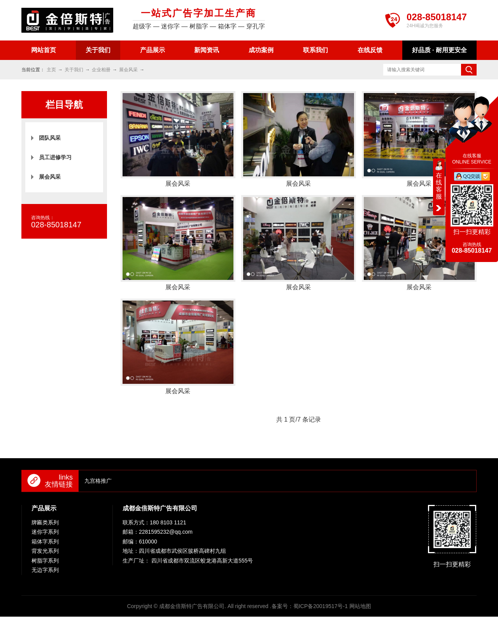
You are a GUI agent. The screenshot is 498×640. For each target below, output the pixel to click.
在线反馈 (370, 50)
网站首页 (43, 50)
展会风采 (128, 69)
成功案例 (261, 50)
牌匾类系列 (45, 522)
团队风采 (50, 138)
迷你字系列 (45, 532)
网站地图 (360, 606)
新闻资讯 (206, 50)
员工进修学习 (55, 157)
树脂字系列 (45, 560)
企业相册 (101, 69)
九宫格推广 (98, 481)
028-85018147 (437, 17)
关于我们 (98, 50)
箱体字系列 (45, 541)
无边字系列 (45, 570)
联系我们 (315, 50)
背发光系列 (45, 551)
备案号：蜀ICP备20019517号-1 (310, 606)
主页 (51, 69)
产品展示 (152, 50)
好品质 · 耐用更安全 (439, 50)
